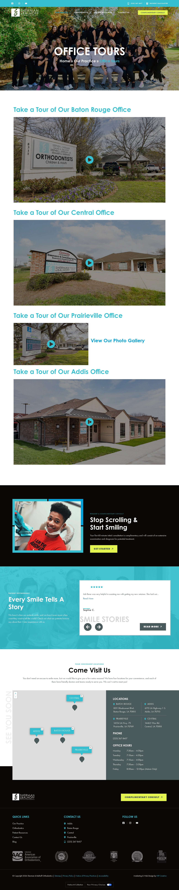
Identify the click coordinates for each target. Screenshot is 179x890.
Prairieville (81, 749)
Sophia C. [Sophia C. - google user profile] (89, 610)
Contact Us (123, 12)
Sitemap (57, 876)
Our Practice (63, 12)
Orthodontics (82, 12)
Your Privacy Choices (96, 885)
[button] (81, 759)
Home (65, 61)
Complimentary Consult (153, 12)
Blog (14, 842)
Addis (36, 731)
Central (74, 697)
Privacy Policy (68, 876)
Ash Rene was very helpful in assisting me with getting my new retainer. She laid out (121, 596)
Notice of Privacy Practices (86, 876)
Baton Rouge (62, 730)
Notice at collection (75, 885)
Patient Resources (104, 12)
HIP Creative (162, 876)
